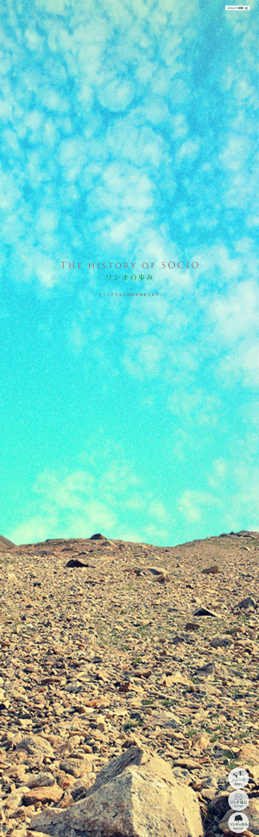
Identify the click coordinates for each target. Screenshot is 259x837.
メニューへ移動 (235, 8)
